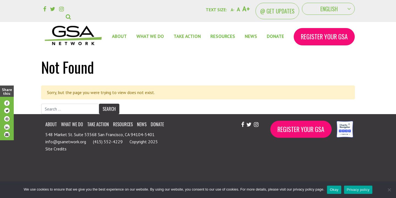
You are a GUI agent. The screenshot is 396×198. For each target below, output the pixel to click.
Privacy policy (358, 190)
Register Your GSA (324, 36)
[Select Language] (328, 9)
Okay (334, 190)
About (119, 36)
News (251, 36)
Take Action (187, 36)
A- (233, 9)
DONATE (275, 36)
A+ (246, 8)
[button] (69, 12)
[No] (389, 190)
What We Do (150, 36)
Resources (222, 36)
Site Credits (56, 149)
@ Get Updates (277, 11)
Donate (157, 124)
